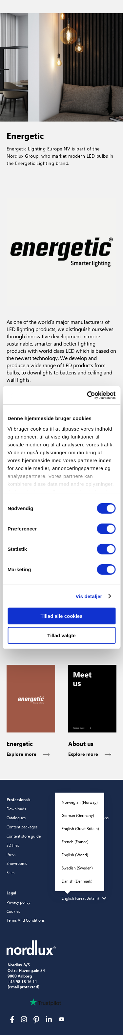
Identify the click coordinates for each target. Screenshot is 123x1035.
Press (11, 854)
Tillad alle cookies (61, 616)
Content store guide (24, 836)
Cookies (13, 911)
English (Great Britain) (80, 828)
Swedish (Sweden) (77, 867)
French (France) (75, 841)
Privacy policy (19, 902)
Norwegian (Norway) (80, 802)
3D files (13, 845)
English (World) (75, 854)
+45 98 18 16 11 (22, 981)
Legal (11, 892)
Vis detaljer (89, 596)
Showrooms (17, 863)
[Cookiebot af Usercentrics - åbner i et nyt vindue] (87, 395)
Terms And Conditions (26, 920)
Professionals (18, 799)
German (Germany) (78, 815)
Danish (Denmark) (77, 881)
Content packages (22, 826)
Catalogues (16, 817)
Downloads (16, 808)
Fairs (10, 872)
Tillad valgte (61, 635)
